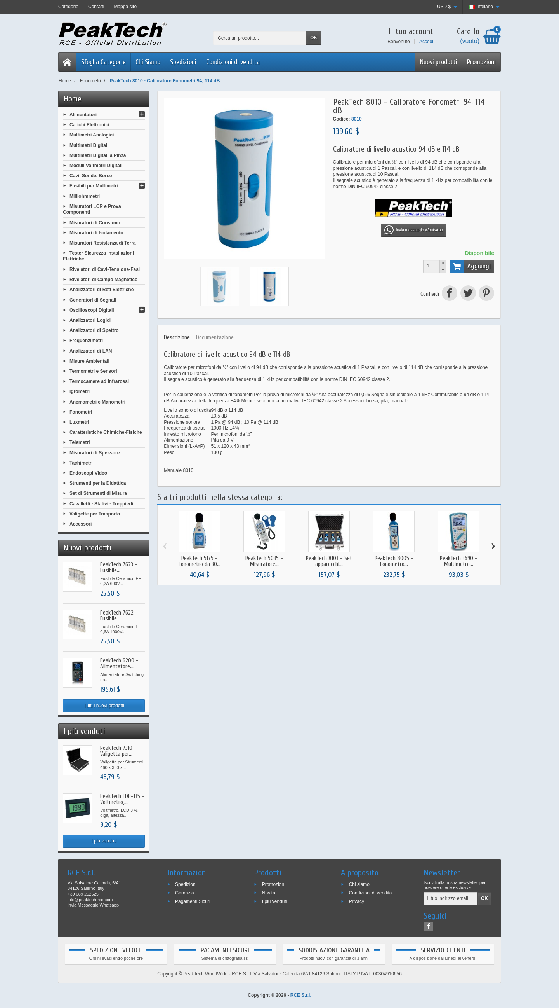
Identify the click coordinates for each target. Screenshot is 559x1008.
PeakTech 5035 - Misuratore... (264, 561)
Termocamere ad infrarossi (99, 381)
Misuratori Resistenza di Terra (102, 243)
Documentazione (215, 337)
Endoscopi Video (88, 473)
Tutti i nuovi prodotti (103, 705)
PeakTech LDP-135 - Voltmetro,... (122, 799)
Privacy (356, 901)
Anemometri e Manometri (97, 401)
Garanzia (184, 893)
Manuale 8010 (178, 470)
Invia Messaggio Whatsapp (93, 905)
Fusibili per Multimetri (93, 186)
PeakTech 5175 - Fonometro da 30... (199, 561)
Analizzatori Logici (90, 320)
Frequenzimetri (86, 340)
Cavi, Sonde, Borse (90, 175)
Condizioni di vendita (233, 62)
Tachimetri (81, 462)
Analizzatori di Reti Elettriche (101, 289)
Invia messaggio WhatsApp (413, 230)
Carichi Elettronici (89, 125)
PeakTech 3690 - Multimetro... (458, 561)
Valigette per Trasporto (94, 513)
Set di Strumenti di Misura (98, 493)
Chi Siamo (147, 62)
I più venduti (103, 841)
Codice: (341, 119)
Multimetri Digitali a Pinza (97, 155)
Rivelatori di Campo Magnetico (103, 279)
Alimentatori (83, 114)
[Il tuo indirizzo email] (451, 898)
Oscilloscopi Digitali (91, 310)
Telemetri (79, 442)
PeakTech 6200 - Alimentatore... (119, 663)
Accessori (80, 524)
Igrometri (79, 391)
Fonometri (80, 411)
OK (313, 37)
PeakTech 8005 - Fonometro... (394, 561)
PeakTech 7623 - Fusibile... (118, 567)
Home (72, 99)
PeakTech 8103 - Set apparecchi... (329, 561)
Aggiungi (470, 266)
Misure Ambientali (89, 360)
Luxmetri (79, 422)
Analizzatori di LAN (90, 350)
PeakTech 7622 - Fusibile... (119, 616)
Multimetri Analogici (91, 135)
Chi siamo (359, 884)
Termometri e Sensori (93, 371)
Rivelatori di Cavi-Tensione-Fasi (104, 269)
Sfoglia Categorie (103, 62)
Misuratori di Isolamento (96, 232)
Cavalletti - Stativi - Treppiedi (101, 503)
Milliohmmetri (84, 196)
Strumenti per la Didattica (97, 483)
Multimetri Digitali (89, 145)
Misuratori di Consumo (94, 222)
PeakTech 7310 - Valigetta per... (118, 751)
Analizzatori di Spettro (94, 330)
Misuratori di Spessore (94, 452)
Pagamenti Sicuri (192, 901)
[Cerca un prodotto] (259, 38)
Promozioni (481, 62)
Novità (268, 893)
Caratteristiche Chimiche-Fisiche (105, 432)
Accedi (426, 41)
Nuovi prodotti (438, 62)
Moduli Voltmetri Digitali (95, 165)
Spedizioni (183, 62)
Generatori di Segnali (92, 299)
